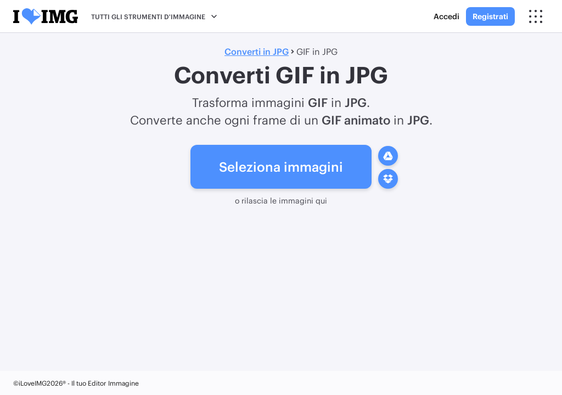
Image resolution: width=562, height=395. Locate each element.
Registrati (490, 16)
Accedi (446, 16)
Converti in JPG (256, 51)
